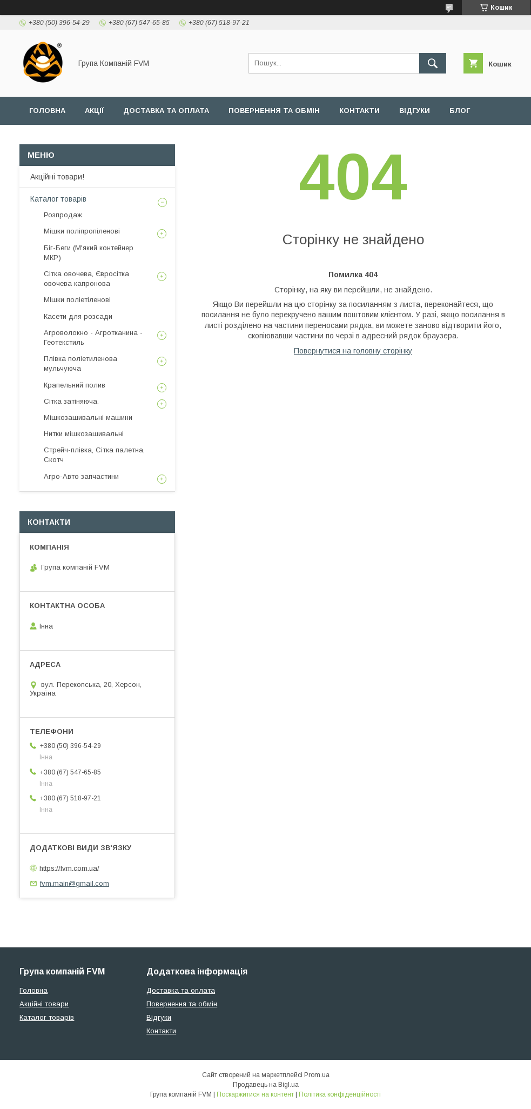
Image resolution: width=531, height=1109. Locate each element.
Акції (94, 110)
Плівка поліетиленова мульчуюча (80, 363)
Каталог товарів (58, 199)
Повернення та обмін (274, 110)
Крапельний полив (74, 385)
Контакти (359, 110)
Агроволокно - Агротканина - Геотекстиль (93, 337)
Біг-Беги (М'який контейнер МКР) (88, 253)
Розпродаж (63, 215)
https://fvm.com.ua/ (69, 868)
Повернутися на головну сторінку (353, 350)
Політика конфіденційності (340, 1094)
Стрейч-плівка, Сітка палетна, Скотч (94, 455)
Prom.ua (317, 1075)
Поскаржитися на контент (255, 1094)
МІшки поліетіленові (77, 300)
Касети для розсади (78, 316)
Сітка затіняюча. (71, 401)
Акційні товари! (57, 176)
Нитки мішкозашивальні (84, 434)
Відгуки (414, 110)
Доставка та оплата (166, 110)
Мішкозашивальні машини (88, 417)
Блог (459, 110)
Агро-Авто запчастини (81, 476)
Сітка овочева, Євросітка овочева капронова (86, 279)
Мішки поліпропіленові (82, 231)
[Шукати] (432, 63)
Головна (47, 110)
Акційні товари (44, 1004)
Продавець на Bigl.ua (266, 1084)
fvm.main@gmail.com (74, 883)
